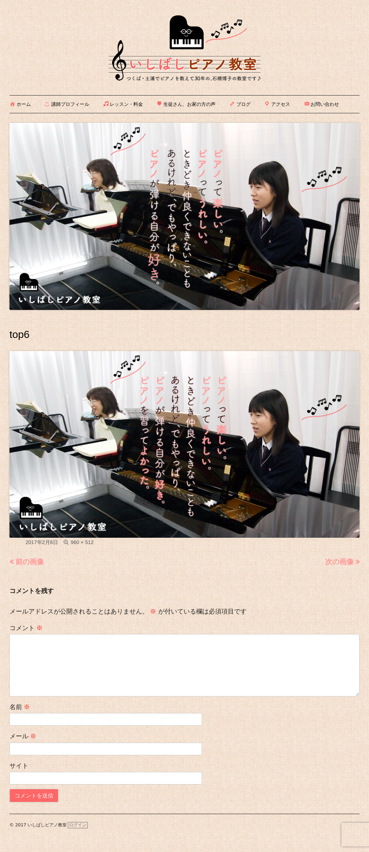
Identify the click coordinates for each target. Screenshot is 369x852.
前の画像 (29, 562)
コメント (26, 628)
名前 (19, 707)
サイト (18, 765)
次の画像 (339, 562)
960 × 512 (82, 542)
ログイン (77, 825)
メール (22, 736)
